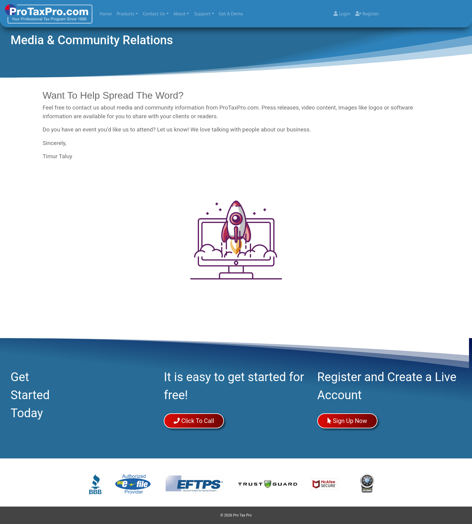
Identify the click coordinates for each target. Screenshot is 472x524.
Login (342, 14)
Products (125, 14)
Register (367, 14)
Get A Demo (231, 14)
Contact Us (154, 14)
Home (107, 13)
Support (202, 14)
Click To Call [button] (194, 420)
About (179, 14)
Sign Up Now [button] (347, 420)
